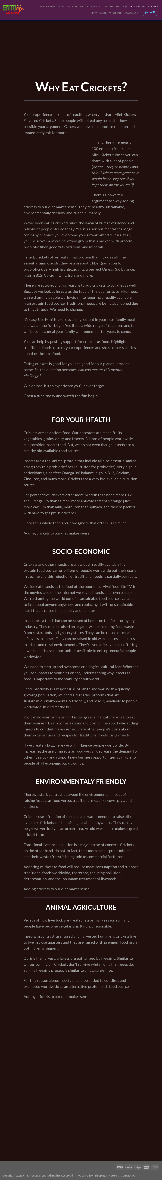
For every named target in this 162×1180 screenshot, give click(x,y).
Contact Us (128, 1175)
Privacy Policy (84, 1175)
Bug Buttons (111, 6)
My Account (131, 13)
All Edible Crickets (91, 6)
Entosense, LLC (36, 1175)
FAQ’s (125, 6)
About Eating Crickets (144, 6)
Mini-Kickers (102, 173)
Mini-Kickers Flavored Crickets (58, 6)
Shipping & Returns (107, 1175)
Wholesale (115, 13)
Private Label (98, 13)
